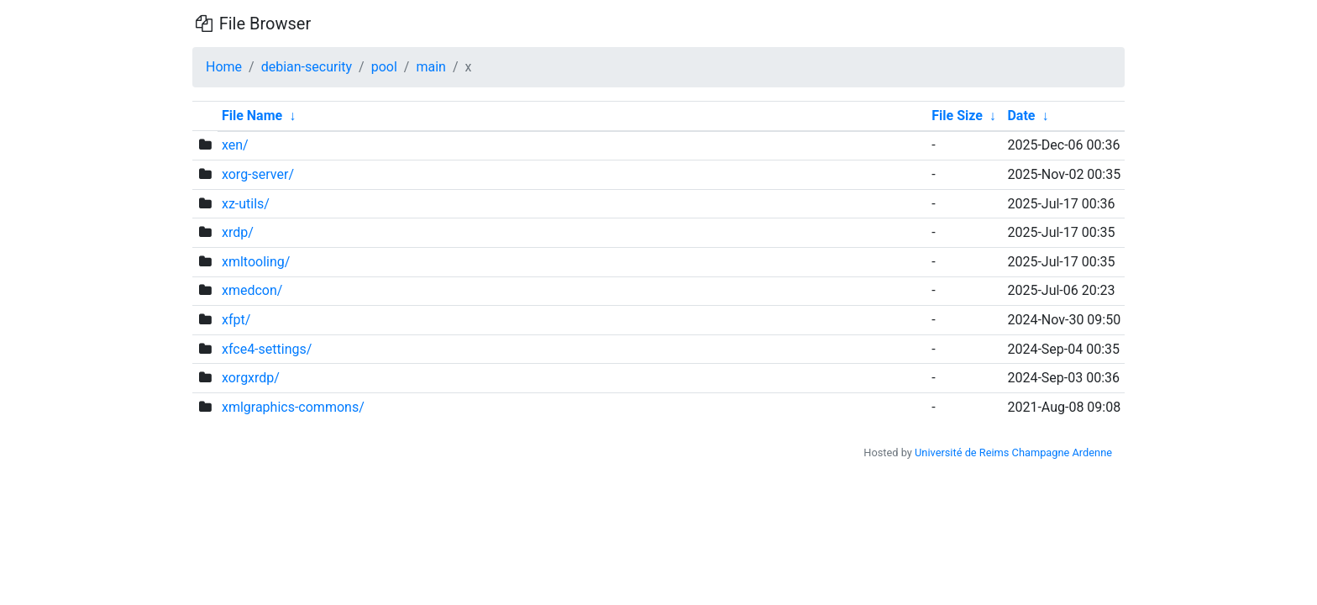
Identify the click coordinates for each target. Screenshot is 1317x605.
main (430, 67)
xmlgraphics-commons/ (293, 407)
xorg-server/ (258, 174)
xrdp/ (238, 232)
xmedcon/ (252, 290)
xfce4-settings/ (267, 349)
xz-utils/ (246, 204)
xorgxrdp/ (251, 378)
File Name (252, 116)
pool (384, 67)
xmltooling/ (256, 262)
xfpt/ (236, 320)
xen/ (235, 145)
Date (1021, 116)
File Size (957, 116)
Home (224, 67)
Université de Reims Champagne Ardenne (1013, 452)
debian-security (306, 67)
